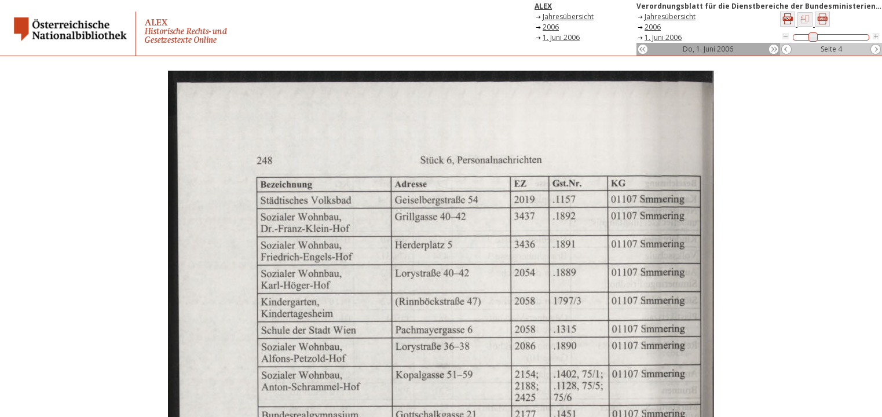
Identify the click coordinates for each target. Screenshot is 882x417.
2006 (551, 27)
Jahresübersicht (568, 16)
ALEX (543, 6)
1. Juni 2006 (561, 37)
